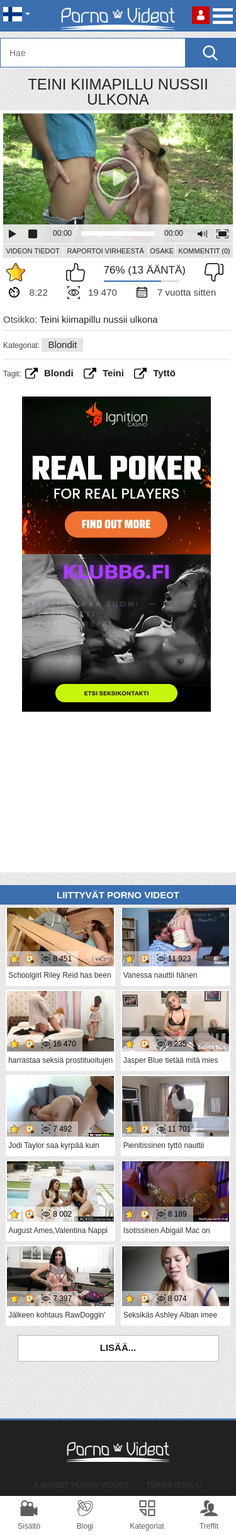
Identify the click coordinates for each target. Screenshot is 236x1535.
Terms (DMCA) (174, 1485)
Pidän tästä (78, 272)
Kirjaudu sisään (201, 15)
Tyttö (164, 373)
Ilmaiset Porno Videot (81, 1485)
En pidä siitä (210, 272)
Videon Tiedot (32, 251)
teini (113, 373)
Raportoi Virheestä (105, 251)
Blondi (59, 373)
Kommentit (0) (204, 251)
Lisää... (118, 1347)
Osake (162, 251)
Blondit (62, 344)
